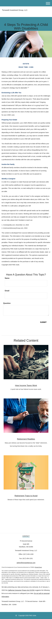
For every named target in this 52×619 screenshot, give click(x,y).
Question (7, 303)
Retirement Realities (26, 439)
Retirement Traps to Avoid (26, 496)
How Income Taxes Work (26, 385)
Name (7, 278)
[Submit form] (43, 322)
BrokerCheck (38, 567)
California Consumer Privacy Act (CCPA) (21, 590)
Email (7, 291)
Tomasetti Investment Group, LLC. (15, 10)
